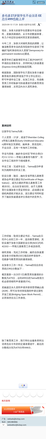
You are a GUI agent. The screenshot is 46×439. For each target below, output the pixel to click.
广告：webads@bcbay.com (13, 419)
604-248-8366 (12, 422)
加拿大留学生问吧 (27, 25)
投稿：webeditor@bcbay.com (14, 425)
